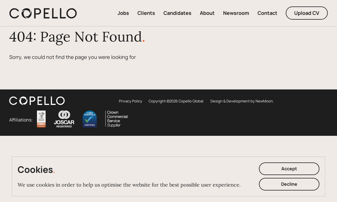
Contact (267, 13)
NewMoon (264, 101)
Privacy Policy (130, 101)
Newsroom (236, 13)
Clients (146, 13)
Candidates (177, 13)
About (207, 13)
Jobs (123, 13)
